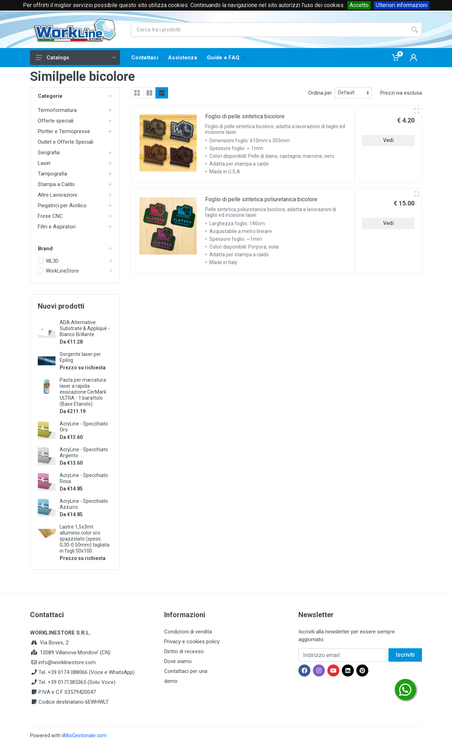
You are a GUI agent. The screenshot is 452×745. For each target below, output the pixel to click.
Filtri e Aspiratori (57, 227)
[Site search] (269, 29)
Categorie (75, 96)
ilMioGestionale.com (84, 735)
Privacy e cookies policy (192, 641)
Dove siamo (178, 661)
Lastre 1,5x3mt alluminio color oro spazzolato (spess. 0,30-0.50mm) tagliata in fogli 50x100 (84, 539)
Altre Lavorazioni (57, 195)
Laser (44, 163)
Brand (75, 248)
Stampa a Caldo (56, 184)
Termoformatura (57, 110)
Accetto (359, 5)
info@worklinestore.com (67, 662)
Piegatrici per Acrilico (62, 205)
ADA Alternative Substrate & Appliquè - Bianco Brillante (85, 328)
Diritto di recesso (184, 651)
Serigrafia (49, 152)
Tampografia (52, 174)
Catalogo (75, 57)
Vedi (388, 140)
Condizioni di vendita (188, 631)
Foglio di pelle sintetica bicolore (245, 116)
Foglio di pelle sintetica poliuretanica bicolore (261, 199)
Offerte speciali (55, 121)
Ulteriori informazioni (401, 5)
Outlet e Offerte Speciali (65, 142)
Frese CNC (50, 216)
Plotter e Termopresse (64, 131)
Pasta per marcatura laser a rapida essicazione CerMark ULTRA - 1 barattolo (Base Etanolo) (83, 392)
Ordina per (320, 93)
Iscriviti (405, 654)
